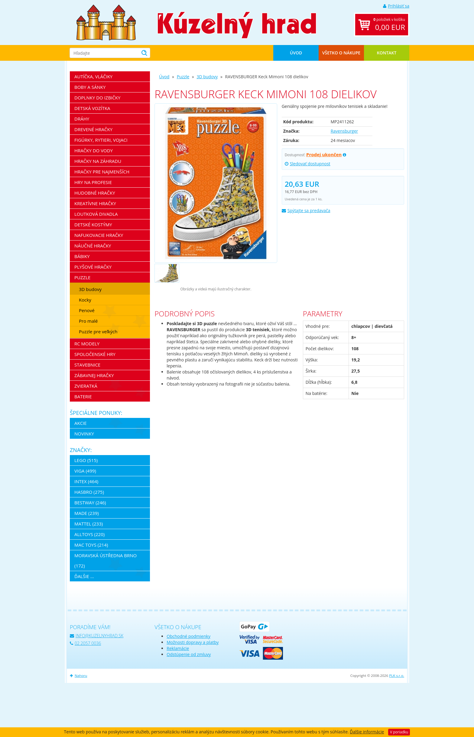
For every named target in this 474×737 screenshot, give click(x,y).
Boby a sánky (90, 87)
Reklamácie (178, 648)
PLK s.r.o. (396, 675)
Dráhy (81, 119)
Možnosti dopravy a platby (193, 642)
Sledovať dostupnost (307, 163)
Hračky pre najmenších (101, 172)
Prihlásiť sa (396, 6)
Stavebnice (87, 365)
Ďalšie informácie (367, 732)
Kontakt (387, 53)
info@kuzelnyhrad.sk (96, 635)
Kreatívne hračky (95, 203)
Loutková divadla (96, 214)
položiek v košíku (389, 24)
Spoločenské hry (94, 354)
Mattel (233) (88, 524)
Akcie (80, 423)
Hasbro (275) (89, 492)
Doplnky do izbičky (97, 98)
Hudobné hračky (94, 193)
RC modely (86, 344)
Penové (87, 310)
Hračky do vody (93, 150)
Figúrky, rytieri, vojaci (101, 140)
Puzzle (183, 76)
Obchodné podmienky (188, 636)
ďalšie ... (84, 576)
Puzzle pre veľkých (98, 331)
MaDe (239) (86, 513)
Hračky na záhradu (97, 161)
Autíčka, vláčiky (93, 76)
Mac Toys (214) (91, 545)
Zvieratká (85, 386)
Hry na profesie (93, 182)
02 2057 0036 (85, 643)
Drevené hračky (93, 129)
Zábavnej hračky (94, 375)
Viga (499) (85, 471)
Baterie (83, 396)
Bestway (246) (90, 502)
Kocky (85, 300)
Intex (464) (86, 481)
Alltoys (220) (89, 534)
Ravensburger (344, 131)
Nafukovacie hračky (98, 235)
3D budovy (207, 76)
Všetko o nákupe (341, 53)
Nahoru (78, 675)
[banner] (106, 22)
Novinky (84, 434)
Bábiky (82, 256)
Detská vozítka (92, 108)
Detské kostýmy (93, 224)
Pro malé (88, 321)
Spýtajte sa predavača (306, 210)
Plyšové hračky (93, 267)
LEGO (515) (86, 460)
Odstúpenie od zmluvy (189, 654)
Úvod (296, 53)
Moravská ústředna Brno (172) (105, 560)
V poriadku (399, 732)
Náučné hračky (92, 246)
